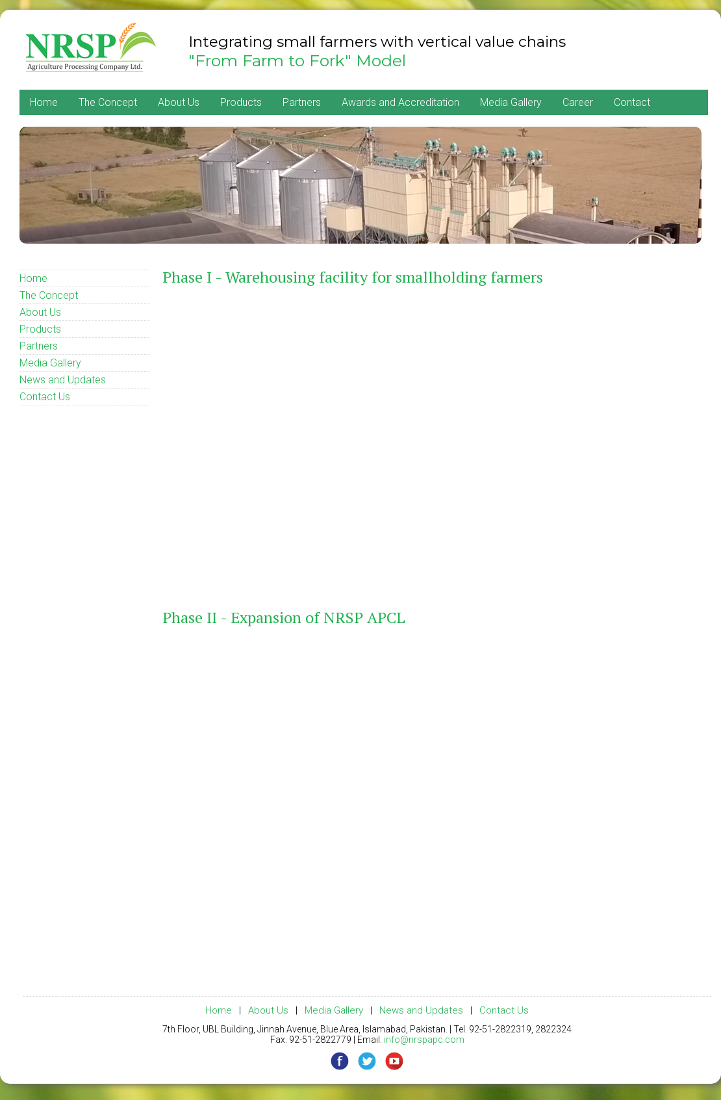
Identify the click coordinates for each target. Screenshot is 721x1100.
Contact (632, 102)
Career (578, 102)
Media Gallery (511, 102)
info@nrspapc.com (424, 1039)
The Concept (108, 102)
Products (241, 102)
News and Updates (62, 380)
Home (44, 102)
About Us (178, 102)
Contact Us (44, 396)
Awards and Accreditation (400, 102)
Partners (302, 102)
